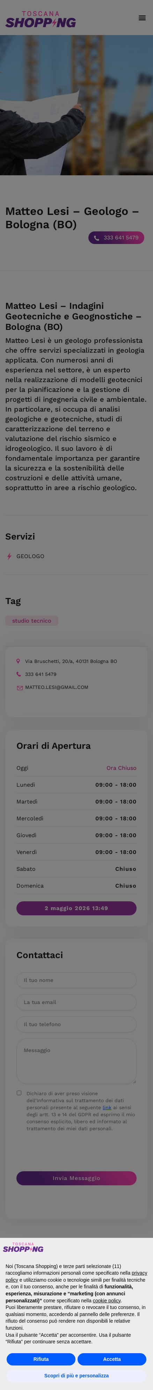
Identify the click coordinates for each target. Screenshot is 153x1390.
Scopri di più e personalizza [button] (76, 1375)
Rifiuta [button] (41, 1359)
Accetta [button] (112, 1359)
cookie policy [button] (107, 1300)
